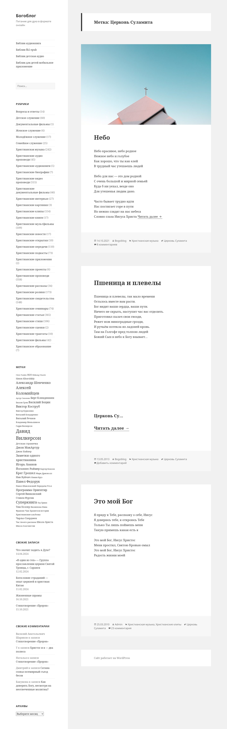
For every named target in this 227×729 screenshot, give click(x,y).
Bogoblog (120, 240)
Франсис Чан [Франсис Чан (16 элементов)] (22, 510)
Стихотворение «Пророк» (32, 605)
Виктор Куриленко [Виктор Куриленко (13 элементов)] (25, 411)
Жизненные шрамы (29, 595)
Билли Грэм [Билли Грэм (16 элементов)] (22, 402)
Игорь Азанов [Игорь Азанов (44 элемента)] (26, 464)
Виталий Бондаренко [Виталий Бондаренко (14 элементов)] (27, 414)
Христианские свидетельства (35, 298)
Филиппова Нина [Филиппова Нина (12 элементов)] (39, 507)
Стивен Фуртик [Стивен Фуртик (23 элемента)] (25, 498)
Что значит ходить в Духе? (33, 550)
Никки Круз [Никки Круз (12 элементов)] (36, 477)
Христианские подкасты (31, 253)
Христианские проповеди (32, 275)
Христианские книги (29, 217)
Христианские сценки (30, 327)
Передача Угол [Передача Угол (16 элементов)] (44, 486)
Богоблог (26, 15)
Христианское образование (33, 346)
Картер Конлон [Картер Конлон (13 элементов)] (47, 469)
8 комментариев (107, 244)
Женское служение (28, 130)
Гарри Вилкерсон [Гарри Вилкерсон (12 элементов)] (24, 426)
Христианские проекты (31, 269)
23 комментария (121, 628)
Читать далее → (111, 428)
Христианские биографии (32, 172)
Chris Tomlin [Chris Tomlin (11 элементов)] (21, 375)
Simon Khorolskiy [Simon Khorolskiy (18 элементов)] (25, 378)
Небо (102, 137)
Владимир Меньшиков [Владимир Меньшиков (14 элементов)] (28, 422)
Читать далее (150, 216)
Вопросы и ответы (27, 111)
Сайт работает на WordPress (112, 658)
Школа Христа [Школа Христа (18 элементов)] (45, 522)
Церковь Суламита (175, 240)
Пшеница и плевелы (127, 282)
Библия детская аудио (30, 56)
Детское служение (28, 118)
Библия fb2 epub (26, 49)
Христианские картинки (32, 205)
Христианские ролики (30, 292)
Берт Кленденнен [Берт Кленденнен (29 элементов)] (42, 398)
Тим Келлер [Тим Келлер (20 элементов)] (23, 506)
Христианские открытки (32, 240)
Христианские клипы (30, 211)
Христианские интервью (32, 198)
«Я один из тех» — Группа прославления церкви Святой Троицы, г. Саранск (35, 563)
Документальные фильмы (33, 124)
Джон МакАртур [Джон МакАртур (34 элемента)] (27, 447)
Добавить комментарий (112, 463)
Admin (118, 624)
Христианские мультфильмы (35, 224)
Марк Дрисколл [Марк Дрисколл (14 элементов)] (44, 473)
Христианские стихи (29, 321)
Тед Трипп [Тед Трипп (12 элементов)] (42, 503)
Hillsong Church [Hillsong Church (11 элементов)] (39, 375)
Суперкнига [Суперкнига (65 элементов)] (26, 502)
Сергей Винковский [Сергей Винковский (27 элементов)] (28, 494)
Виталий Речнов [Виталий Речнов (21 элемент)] (25, 418)
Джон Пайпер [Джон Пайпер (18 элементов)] (24, 451)
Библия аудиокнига (28, 43)
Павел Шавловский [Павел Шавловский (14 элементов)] (26, 486)
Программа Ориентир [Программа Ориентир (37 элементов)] (31, 490)
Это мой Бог (113, 501)
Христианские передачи (31, 246)
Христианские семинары (32, 308)
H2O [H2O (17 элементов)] (29, 374)
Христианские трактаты (31, 334)
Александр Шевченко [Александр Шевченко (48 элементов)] (33, 383)
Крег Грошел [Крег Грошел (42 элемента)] (25, 473)
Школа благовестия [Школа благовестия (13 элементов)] (25, 526)
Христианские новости (31, 234)
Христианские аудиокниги (33, 166)
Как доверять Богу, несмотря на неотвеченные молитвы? (33, 685)
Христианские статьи (30, 315)
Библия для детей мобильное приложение (34, 64)
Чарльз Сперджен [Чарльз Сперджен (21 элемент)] (26, 518)
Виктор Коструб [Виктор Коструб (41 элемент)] (28, 406)
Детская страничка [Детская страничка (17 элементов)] (27, 443)
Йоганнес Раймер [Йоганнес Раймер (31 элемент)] (28, 468)
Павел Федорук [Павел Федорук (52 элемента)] (28, 481)
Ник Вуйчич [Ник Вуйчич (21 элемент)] (23, 477)
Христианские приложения (34, 259)
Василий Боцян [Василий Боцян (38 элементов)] (39, 402)
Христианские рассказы (31, 286)
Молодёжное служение (31, 137)
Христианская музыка (30, 149)
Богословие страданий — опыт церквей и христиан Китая (32, 581)
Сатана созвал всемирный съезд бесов (32, 671)
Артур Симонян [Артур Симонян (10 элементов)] (23, 398)
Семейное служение (29, 143)
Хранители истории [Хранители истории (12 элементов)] (39, 511)
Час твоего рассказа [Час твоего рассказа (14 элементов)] (26, 522)
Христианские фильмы (31, 340)
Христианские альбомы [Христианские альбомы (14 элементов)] (28, 514)
